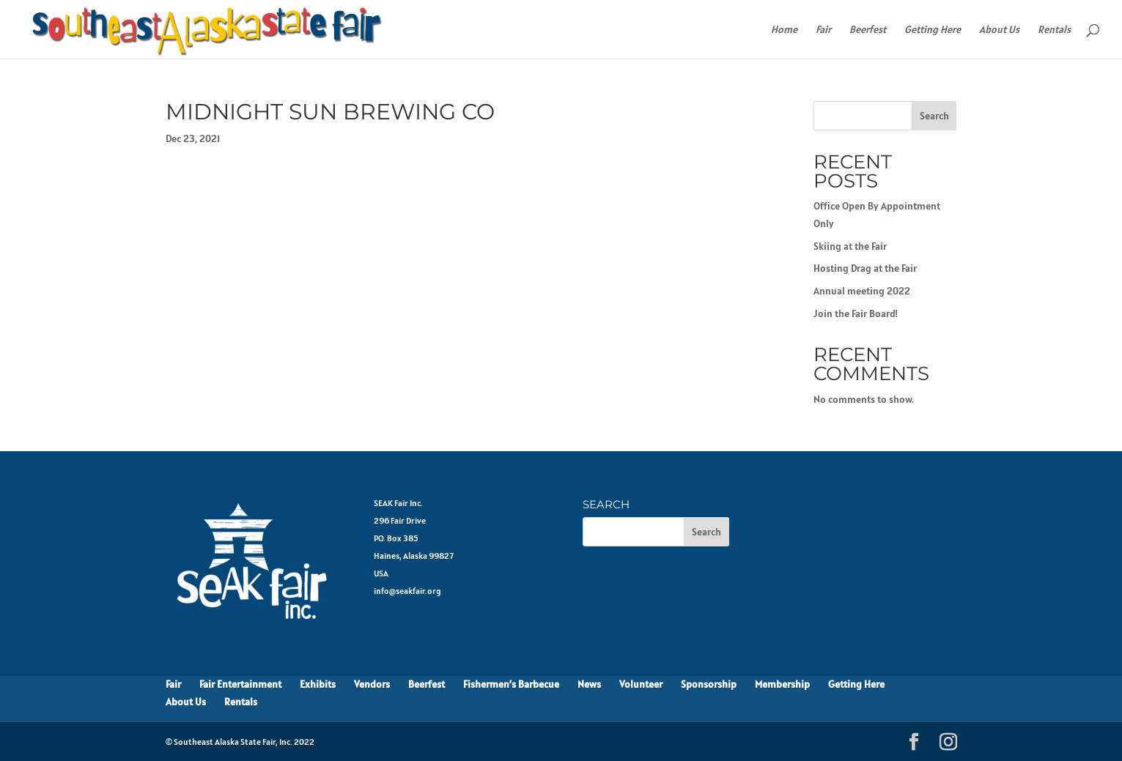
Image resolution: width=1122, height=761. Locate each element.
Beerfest (867, 30)
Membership (782, 684)
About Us (999, 30)
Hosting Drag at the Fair (865, 268)
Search (934, 115)
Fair (823, 30)
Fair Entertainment (240, 684)
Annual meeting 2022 (861, 290)
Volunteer (641, 684)
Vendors (372, 684)
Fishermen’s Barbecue (511, 684)
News (589, 684)
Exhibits (318, 684)
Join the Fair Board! (855, 313)
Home (784, 30)
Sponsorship (709, 684)
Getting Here (932, 30)
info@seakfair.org (407, 590)
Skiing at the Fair (850, 246)
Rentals (1054, 30)
